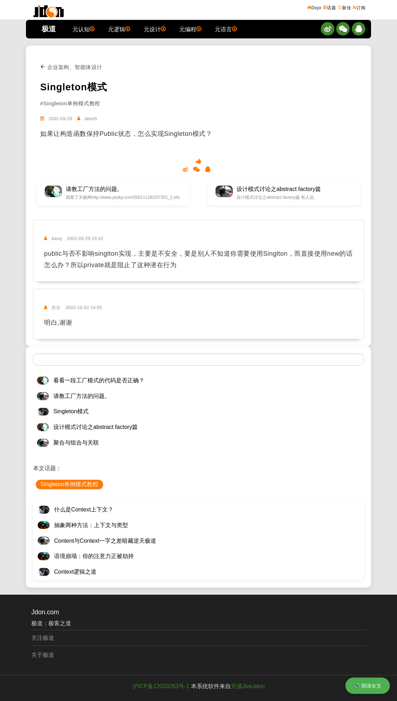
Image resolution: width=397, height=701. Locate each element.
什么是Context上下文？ (83, 509)
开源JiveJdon (248, 686)
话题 (329, 7)
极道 (49, 29)
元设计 (155, 28)
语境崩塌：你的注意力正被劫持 (94, 556)
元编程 (190, 28)
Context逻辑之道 (75, 572)
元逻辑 (119, 28)
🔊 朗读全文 (367, 686)
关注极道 (42, 638)
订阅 (359, 7)
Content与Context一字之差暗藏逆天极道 (105, 541)
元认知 (84, 28)
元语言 (226, 28)
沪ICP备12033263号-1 (160, 686)
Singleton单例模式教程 (69, 484)
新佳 (344, 7)
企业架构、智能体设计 (71, 67)
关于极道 (42, 655)
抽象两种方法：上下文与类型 (91, 525)
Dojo (314, 7)
